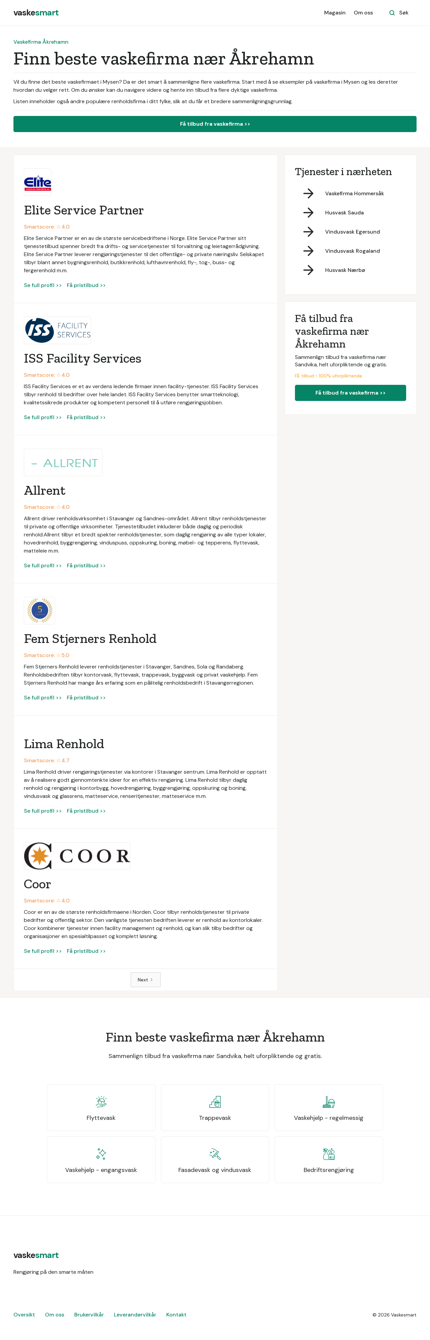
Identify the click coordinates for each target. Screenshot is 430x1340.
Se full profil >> (43, 285)
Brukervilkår (89, 1314)
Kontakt (176, 1314)
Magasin (335, 12)
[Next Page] (146, 979)
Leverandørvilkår (135, 1314)
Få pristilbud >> (86, 285)
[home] (35, 13)
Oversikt (24, 1314)
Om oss (363, 12)
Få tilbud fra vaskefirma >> (215, 123)
